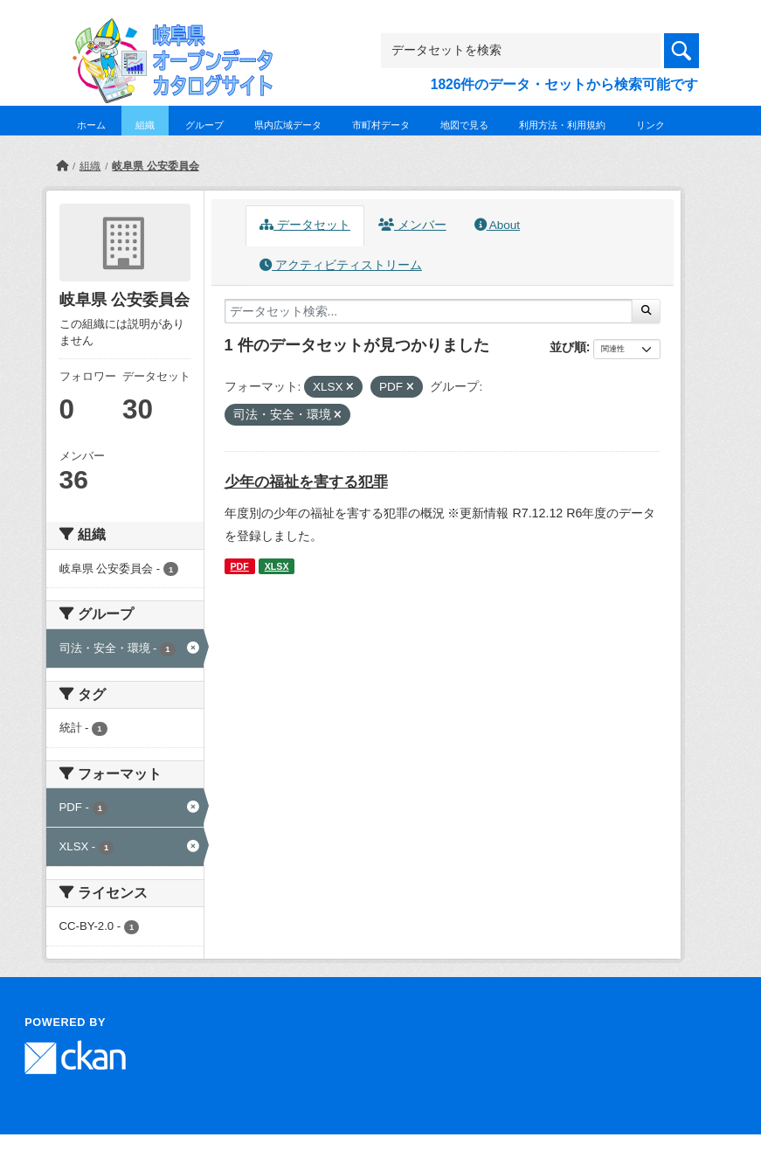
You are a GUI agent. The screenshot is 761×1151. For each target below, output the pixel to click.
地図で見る (464, 125)
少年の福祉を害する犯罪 (306, 482)
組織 (145, 125)
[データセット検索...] (429, 311)
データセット (304, 225)
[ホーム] (62, 166)
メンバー (412, 225)
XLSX (277, 566)
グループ (204, 125)
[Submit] (646, 311)
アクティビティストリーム (340, 265)
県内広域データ (288, 125)
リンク (650, 125)
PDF (239, 566)
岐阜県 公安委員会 (155, 166)
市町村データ (381, 125)
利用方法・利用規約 (562, 125)
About (497, 225)
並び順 (568, 347)
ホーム (91, 125)
